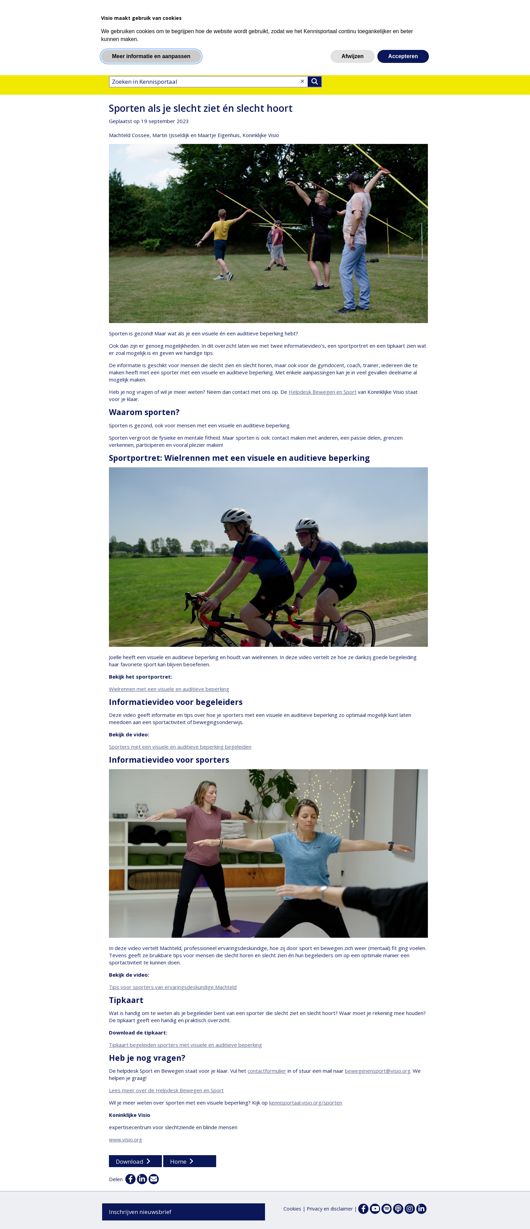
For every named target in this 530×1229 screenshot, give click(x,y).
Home (178, 1161)
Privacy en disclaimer (330, 1208)
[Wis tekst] (302, 81)
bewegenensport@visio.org (377, 1070)
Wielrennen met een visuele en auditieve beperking (169, 688)
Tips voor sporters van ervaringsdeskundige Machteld (173, 987)
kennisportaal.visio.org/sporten (305, 1102)
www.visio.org (125, 1139)
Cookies (292, 1208)
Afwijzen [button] (352, 56)
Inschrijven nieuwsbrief (140, 1212)
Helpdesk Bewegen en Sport (323, 391)
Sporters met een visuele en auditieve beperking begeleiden (180, 746)
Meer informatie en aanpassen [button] (151, 56)
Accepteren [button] (403, 56)
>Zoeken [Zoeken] (314, 82)
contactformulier (267, 1070)
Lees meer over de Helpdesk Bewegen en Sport (166, 1090)
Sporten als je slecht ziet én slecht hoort (201, 108)
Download (129, 1161)
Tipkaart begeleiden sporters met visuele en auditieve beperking (185, 1044)
